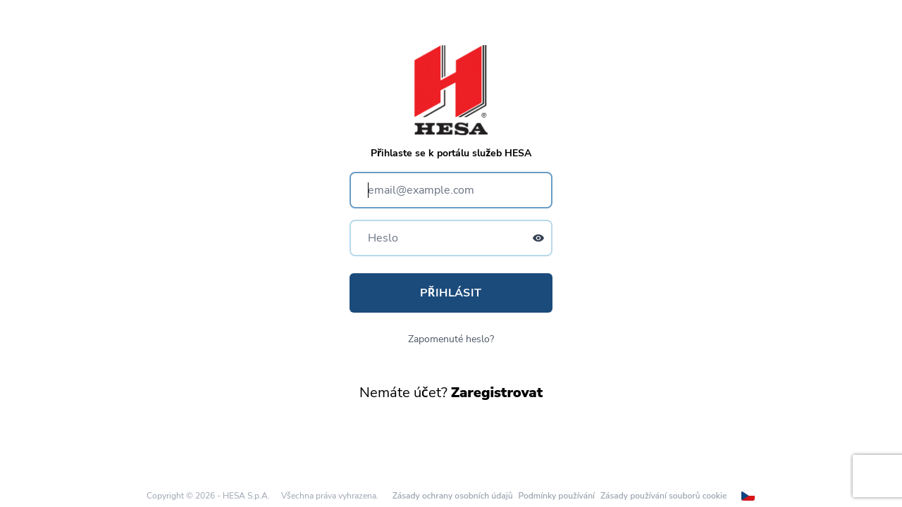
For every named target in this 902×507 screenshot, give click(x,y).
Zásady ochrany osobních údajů (453, 495)
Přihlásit (450, 293)
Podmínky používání (556, 495)
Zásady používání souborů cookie (663, 495)
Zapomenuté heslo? (451, 339)
